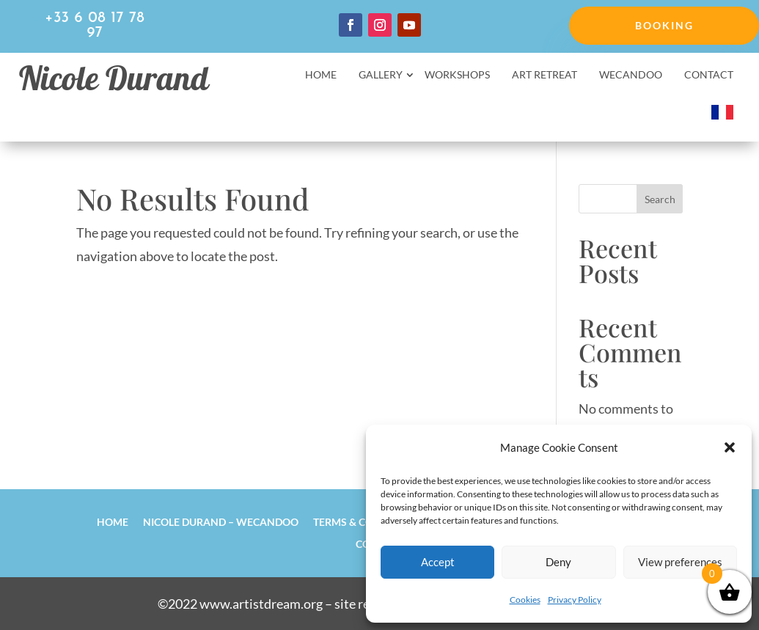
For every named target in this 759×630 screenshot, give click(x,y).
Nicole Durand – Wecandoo (220, 521)
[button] (729, 447)
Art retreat (544, 75)
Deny (558, 561)
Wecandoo (630, 75)
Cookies (525, 599)
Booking (664, 25)
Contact (708, 75)
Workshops (457, 75)
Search (660, 199)
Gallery (381, 75)
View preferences (680, 561)
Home (321, 75)
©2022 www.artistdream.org (240, 604)
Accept (438, 561)
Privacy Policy (574, 599)
